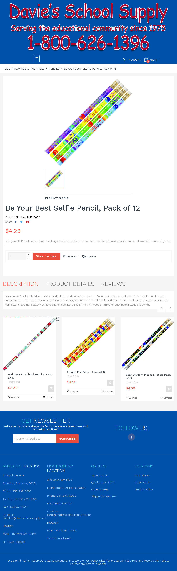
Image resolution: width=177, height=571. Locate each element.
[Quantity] (17, 256)
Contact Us (142, 482)
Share (15, 221)
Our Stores (142, 475)
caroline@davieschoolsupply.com (25, 518)
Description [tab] (20, 283)
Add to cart (46, 256)
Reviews (113, 283)
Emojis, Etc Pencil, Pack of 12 (86, 372)
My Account (99, 475)
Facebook (131, 437)
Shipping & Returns (103, 496)
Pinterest (27, 221)
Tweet (21, 221)
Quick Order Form (103, 482)
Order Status (99, 489)
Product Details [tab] (69, 283)
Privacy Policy (144, 489)
